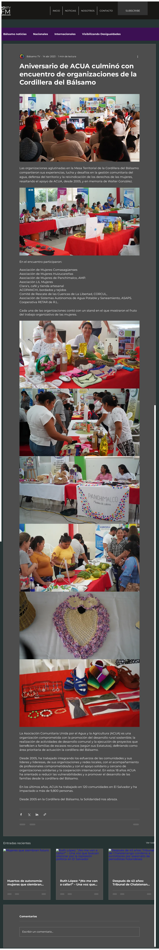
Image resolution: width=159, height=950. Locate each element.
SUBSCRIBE (133, 10)
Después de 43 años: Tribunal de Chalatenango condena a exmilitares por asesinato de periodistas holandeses (132, 882)
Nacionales (40, 34)
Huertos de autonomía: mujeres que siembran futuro (24, 882)
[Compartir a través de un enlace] (44, 814)
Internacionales (65, 34)
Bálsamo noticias (15, 34)
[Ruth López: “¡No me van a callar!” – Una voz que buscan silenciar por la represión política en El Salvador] (79, 862)
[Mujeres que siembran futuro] (26, 862)
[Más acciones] (138, 56)
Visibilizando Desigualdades (101, 34)
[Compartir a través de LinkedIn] (36, 814)
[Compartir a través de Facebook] (21, 814)
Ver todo (151, 842)
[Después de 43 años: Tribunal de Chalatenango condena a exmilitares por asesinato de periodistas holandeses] (132, 862)
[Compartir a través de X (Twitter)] (29, 814)
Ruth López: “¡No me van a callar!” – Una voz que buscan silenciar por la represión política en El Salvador (79, 882)
